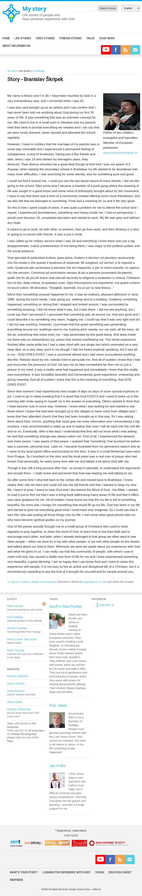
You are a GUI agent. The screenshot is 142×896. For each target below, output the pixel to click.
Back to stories (20, 581)
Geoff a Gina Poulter (65, 606)
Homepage (38, 70)
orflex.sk (96, 889)
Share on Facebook (44, 581)
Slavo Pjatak (14, 701)
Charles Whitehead (19, 709)
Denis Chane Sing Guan (22, 639)
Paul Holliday (15, 617)
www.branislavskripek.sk (120, 152)
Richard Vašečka (17, 676)
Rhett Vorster (15, 606)
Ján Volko (57, 765)
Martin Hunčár (15, 683)
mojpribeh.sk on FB (94, 581)
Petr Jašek (58, 705)
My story (34, 8)
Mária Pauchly (16, 690)
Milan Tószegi (15, 650)
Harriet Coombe (17, 628)
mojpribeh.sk (106, 604)
